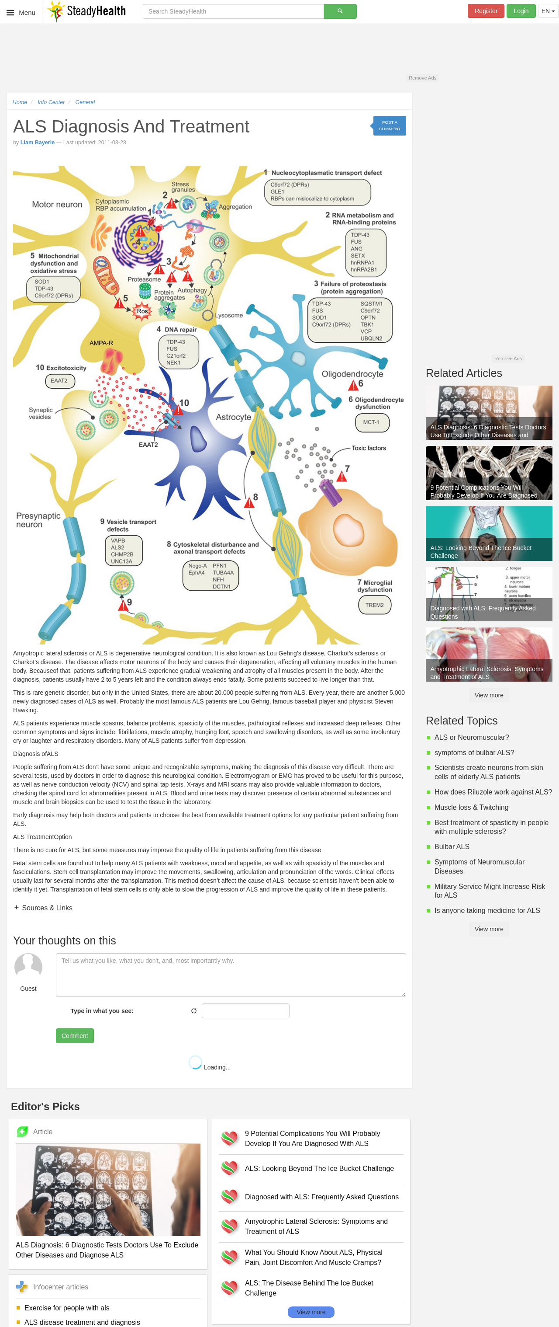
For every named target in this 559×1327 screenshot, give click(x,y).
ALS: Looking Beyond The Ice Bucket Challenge (319, 1168)
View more (311, 1312)
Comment (75, 1035)
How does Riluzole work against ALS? (493, 792)
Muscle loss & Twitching (472, 807)
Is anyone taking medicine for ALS (487, 910)
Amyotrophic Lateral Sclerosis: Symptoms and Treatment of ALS (316, 1226)
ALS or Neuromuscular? (472, 737)
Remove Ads (422, 77)
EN (548, 10)
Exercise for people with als (67, 1308)
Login (521, 10)
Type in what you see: (102, 1010)
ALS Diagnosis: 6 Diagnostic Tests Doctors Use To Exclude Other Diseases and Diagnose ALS (107, 1250)
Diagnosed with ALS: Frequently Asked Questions (322, 1197)
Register (486, 10)
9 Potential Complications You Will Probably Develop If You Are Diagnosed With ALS (312, 1138)
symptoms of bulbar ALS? (474, 752)
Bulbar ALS (452, 846)
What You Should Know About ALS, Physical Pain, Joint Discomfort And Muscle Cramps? (314, 1257)
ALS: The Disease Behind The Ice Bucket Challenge (309, 1288)
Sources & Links (46, 908)
